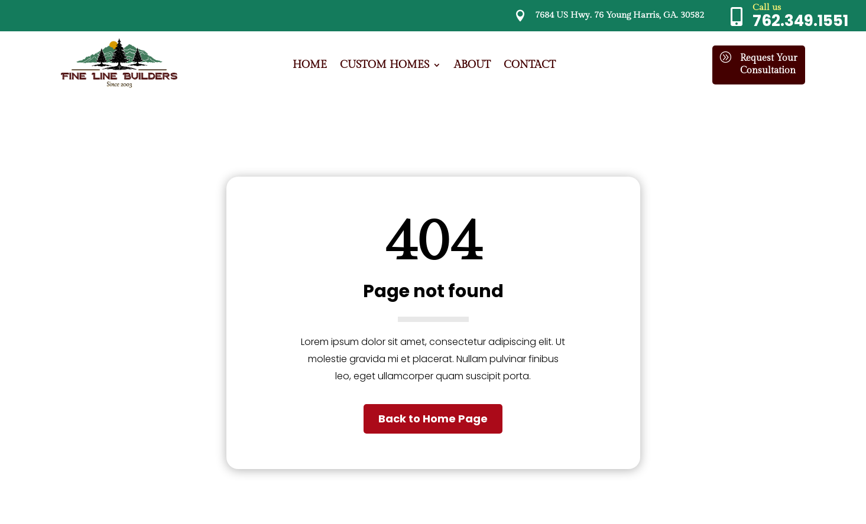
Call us (767, 7)
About (472, 66)
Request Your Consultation (768, 64)
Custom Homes (384, 66)
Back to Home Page (433, 418)
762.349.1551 (800, 20)
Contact (530, 66)
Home (310, 66)
